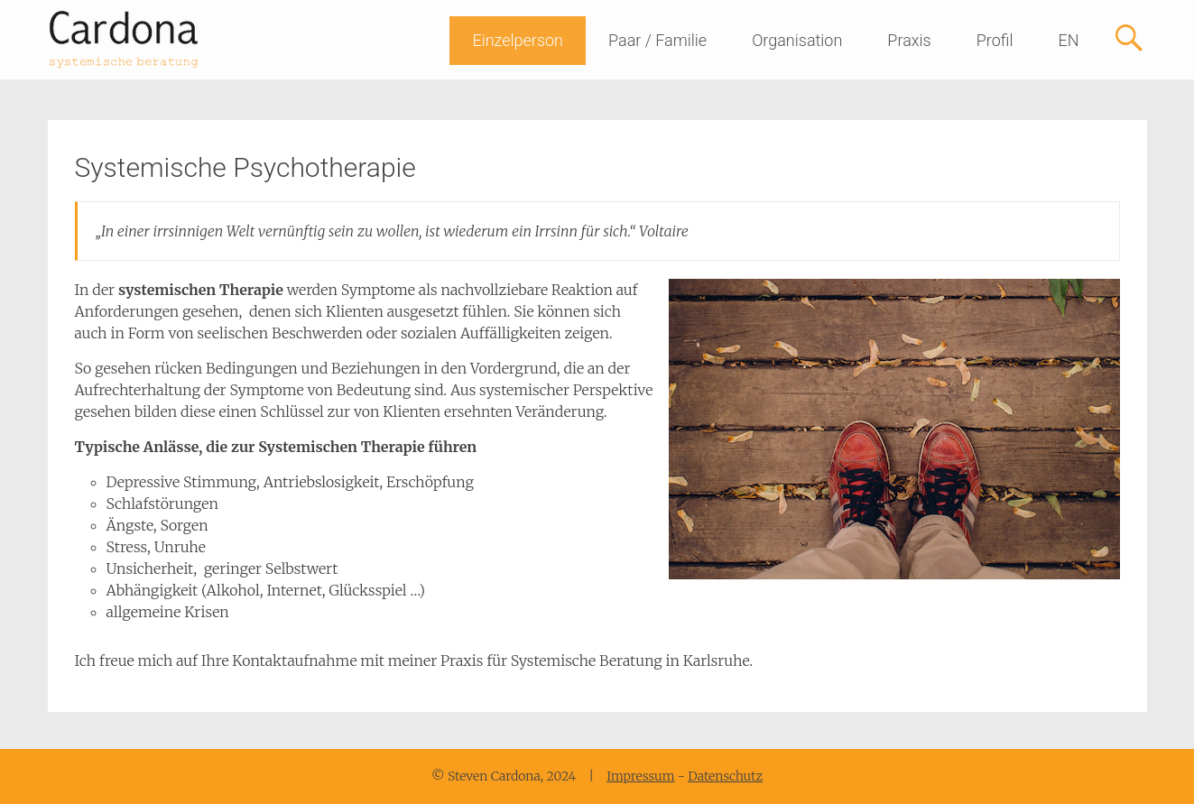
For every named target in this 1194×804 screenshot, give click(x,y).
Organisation (797, 40)
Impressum (640, 776)
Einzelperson (517, 40)
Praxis (908, 40)
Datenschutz (725, 776)
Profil (995, 40)
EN (1068, 40)
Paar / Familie (657, 40)
